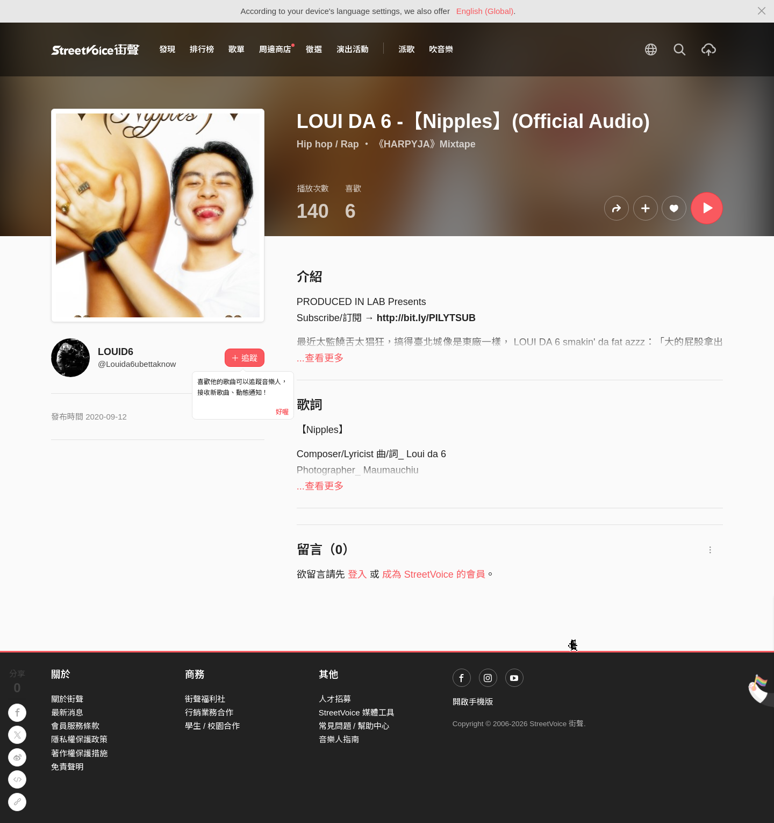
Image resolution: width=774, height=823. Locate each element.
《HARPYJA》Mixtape (425, 144)
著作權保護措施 (79, 753)
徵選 (314, 49)
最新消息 (67, 712)
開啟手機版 (473, 701)
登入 (357, 574)
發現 (167, 49)
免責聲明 (67, 766)
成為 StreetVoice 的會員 (433, 574)
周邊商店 (277, 49)
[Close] (762, 11)
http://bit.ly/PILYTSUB (426, 318)
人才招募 (335, 699)
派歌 (406, 49)
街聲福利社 (205, 699)
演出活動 (352, 49)
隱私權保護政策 (79, 739)
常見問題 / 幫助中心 (354, 725)
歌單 (236, 49)
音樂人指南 (339, 739)
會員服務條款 (75, 725)
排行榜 (202, 49)
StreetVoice (95, 49)
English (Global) (485, 11)
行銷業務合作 (209, 712)
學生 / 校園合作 (212, 725)
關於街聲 (67, 699)
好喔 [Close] (282, 412)
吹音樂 (441, 49)
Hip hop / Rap (328, 144)
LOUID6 (115, 351)
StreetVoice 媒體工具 (357, 712)
